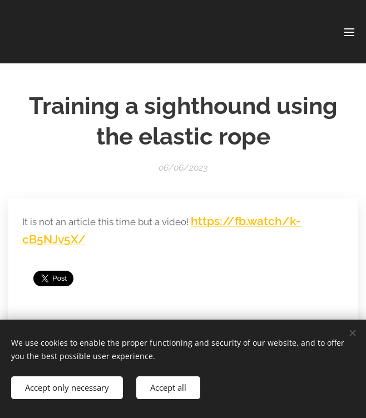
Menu (349, 32)
